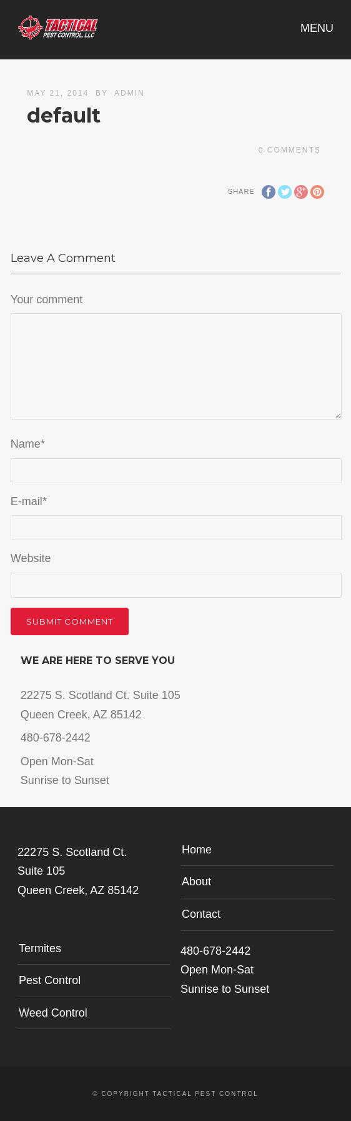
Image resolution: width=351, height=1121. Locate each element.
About (196, 881)
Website (31, 558)
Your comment (46, 299)
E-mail (29, 501)
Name (28, 444)
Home (197, 849)
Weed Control (53, 1013)
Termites (40, 948)
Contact (201, 914)
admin (129, 93)
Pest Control (50, 980)
